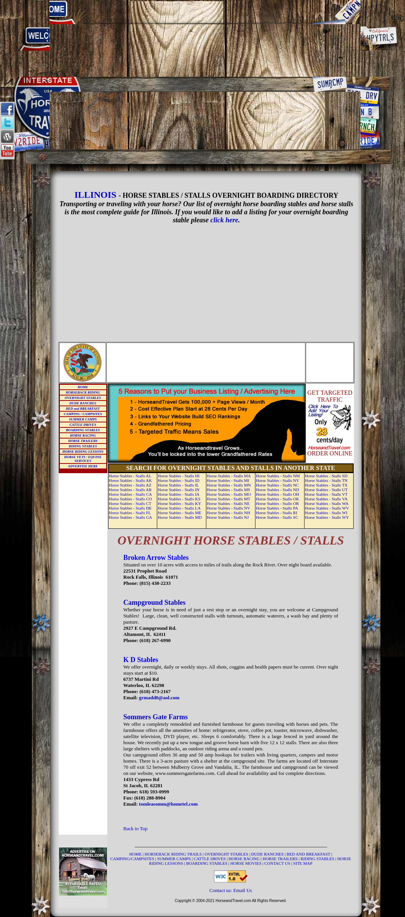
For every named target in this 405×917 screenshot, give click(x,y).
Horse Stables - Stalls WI (326, 512)
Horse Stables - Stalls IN (178, 489)
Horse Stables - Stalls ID (178, 480)
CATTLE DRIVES (82, 425)
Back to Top (135, 828)
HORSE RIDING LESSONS (82, 452)
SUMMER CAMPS (83, 419)
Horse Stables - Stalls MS (228, 489)
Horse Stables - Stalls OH (277, 494)
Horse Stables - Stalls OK (277, 499)
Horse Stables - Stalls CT (130, 503)
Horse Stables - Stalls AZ (130, 485)
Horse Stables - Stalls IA (178, 494)
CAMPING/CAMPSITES (132, 858)
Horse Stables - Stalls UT (326, 489)
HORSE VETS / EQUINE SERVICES (82, 459)
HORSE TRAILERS (82, 441)
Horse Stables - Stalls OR (277, 503)
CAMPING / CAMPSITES (83, 414)
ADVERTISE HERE (83, 466)
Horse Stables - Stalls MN (229, 485)
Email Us (242, 890)
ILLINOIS (95, 195)
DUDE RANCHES (82, 403)
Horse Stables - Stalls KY (179, 503)
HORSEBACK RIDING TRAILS (174, 854)
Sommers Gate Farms (155, 717)
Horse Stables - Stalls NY (277, 480)
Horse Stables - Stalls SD (326, 475)
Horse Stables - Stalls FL (130, 512)
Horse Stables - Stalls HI (178, 475)
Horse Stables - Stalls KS (179, 499)
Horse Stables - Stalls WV (327, 508)
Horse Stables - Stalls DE (130, 508)
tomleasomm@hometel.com (168, 804)
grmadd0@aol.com (159, 697)
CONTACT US (277, 863)
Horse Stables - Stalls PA (277, 508)
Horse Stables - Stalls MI (228, 480)
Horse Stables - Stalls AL (130, 475)
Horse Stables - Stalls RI (276, 512)
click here (224, 220)
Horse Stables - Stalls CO (130, 499)
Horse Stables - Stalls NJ (228, 517)
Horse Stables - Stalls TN (326, 480)
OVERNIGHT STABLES (83, 398)
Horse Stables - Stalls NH (228, 512)
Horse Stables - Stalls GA (130, 517)
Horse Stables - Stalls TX (326, 485)
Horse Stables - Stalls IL (178, 485)
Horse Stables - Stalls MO (229, 494)
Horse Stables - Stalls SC (277, 517)
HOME (82, 387)
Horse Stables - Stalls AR (130, 489)
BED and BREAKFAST (83, 408)
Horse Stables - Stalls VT (326, 494)
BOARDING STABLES (83, 430)
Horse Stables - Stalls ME (179, 512)
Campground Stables (154, 602)
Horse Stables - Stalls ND (277, 489)
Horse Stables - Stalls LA (179, 508)
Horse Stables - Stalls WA (327, 503)
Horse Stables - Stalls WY (327, 517)
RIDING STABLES (83, 446)
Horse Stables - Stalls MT (228, 499)
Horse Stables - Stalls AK (130, 480)
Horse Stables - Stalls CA (130, 494)
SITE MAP (303, 863)
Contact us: (221, 890)
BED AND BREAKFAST (308, 854)
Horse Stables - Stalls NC (277, 485)
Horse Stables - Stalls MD (180, 517)
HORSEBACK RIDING (83, 392)
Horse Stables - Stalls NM (278, 475)
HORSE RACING (82, 435)
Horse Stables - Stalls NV (228, 508)
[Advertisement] (205, 38)
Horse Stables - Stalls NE (228, 503)
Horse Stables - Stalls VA (326, 499)
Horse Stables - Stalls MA (229, 475)
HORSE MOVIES (246, 863)
